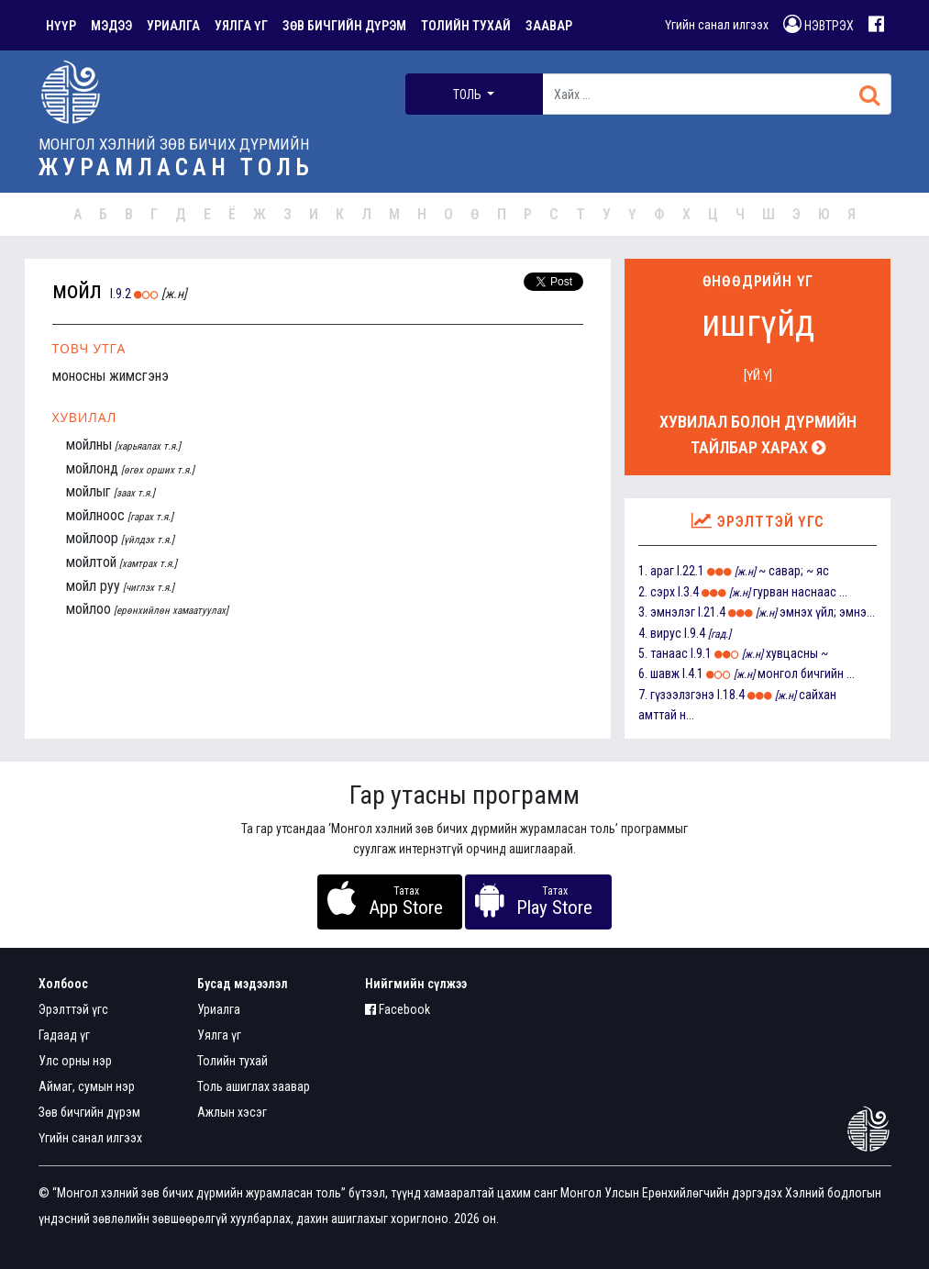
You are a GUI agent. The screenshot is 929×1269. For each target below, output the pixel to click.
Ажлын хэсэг (232, 1112)
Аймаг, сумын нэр (87, 1086)
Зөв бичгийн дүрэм (89, 1112)
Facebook (397, 1009)
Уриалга (218, 1009)
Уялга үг (219, 1035)
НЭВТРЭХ (818, 24)
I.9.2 (120, 293)
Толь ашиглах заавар (253, 1086)
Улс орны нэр (75, 1060)
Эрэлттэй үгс (73, 1009)
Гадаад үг (64, 1035)
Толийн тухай (232, 1060)
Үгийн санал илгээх (717, 24)
